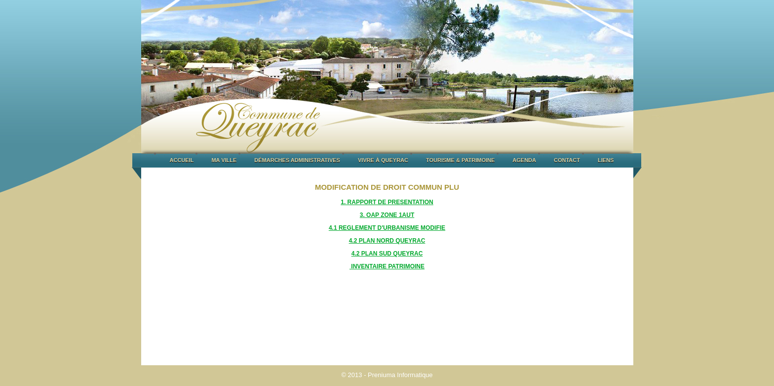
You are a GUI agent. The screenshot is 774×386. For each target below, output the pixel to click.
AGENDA (524, 160)
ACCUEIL (182, 160)
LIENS (606, 160)
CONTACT (567, 160)
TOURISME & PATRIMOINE (460, 160)
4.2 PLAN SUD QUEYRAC (387, 253)
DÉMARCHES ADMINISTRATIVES (297, 160)
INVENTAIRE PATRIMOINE (387, 266)
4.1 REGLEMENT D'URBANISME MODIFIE (387, 227)
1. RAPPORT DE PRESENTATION (387, 202)
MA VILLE (223, 160)
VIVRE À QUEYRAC (383, 160)
